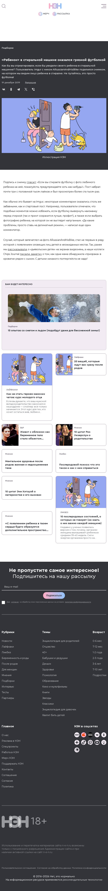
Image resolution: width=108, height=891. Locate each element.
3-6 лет (97, 663)
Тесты (5, 692)
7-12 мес (97, 646)
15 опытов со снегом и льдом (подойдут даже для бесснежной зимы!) (54, 330)
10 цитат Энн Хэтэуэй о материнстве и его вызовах (23, 493)
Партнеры (8, 698)
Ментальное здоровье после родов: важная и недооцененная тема (26, 464)
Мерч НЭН (8, 758)
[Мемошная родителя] (90, 735)
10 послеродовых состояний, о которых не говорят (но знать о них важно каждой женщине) (81, 520)
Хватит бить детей (53, 715)
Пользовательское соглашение (19, 868)
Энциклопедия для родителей (60, 640)
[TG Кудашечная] (83, 735)
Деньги (46, 663)
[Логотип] (55, 6)
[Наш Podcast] (103, 743)
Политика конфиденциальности (89, 868)
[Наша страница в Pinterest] (90, 743)
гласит (31, 182)
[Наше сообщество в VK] (97, 735)
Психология (49, 675)
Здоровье (48, 669)
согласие (15, 602)
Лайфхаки (12, 390)
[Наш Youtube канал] (97, 743)
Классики (48, 703)
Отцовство (48, 646)
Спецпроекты (10, 746)
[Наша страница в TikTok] (83, 743)
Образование (50, 680)
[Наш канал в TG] (76, 735)
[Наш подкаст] (76, 750)
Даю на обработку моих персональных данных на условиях (49, 602)
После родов (10, 663)
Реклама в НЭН (11, 740)
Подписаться (54, 595)
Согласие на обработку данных (54, 868)
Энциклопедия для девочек (59, 709)
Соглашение (9, 775)
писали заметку (31, 254)
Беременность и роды (15, 658)
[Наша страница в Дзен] (76, 743)
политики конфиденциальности (78, 602)
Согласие (7, 780)
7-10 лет (97, 669)
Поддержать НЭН (13, 763)
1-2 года (97, 652)
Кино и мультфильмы (54, 686)
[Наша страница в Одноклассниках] (103, 735)
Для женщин (9, 669)
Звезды (46, 698)
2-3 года (97, 658)
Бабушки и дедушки (55, 658)
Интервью (8, 686)
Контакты (7, 769)
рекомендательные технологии (82, 879)
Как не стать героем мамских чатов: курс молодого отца (25, 396)
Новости (7, 640)
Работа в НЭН (10, 752)
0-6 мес (97, 640)
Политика (7, 786)
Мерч (43, 14)
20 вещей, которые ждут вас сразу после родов (88, 364)
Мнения (78, 428)
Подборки (7, 48)
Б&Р (22, 428)
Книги (45, 692)
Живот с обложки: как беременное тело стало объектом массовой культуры (35, 435)
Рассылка (61, 14)
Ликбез (62, 454)
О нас (5, 735)
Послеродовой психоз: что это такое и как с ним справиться (79, 466)
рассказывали (17, 249)
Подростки (99, 675)
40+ (44, 652)
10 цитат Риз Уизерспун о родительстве (83, 435)
